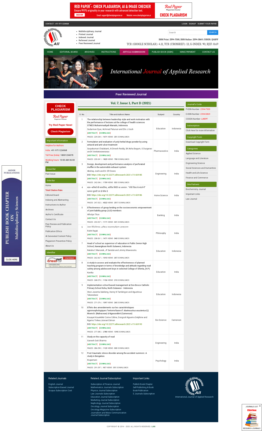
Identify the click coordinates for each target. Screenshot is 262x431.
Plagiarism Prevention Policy (58, 241)
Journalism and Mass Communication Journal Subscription (108, 414)
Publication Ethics (53, 231)
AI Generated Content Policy (58, 236)
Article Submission (134, 52)
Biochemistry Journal (196, 189)
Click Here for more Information (200, 130)
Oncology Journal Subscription (105, 406)
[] (92, 133)
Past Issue (50, 174)
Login (184, 24)
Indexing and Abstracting (57, 200)
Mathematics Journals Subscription (107, 387)
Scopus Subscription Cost (60, 390)
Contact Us (208, 52)
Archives (90, 52)
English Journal (55, 384)
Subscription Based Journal (61, 387)
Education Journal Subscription (105, 397)
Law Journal (191, 199)
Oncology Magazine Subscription (106, 409)
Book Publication (140, 390)
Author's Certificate (54, 214)
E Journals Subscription (144, 394)
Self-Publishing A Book (143, 387)
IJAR (153, 426)
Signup (192, 24)
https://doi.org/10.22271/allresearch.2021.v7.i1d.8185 (117, 175)
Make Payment (187, 52)
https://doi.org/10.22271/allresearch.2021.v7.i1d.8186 (117, 195)
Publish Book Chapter (143, 384)
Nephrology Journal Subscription (105, 403)
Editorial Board (69, 52)
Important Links (193, 194)
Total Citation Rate (53, 190)
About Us (49, 246)
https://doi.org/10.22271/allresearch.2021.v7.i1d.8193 (117, 324)
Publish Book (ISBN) (162, 52)
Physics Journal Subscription (104, 390)
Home (50, 52)
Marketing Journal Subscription (105, 400)
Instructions (108, 52)
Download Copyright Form (197, 142)
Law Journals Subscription (103, 394)
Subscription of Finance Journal (105, 384)
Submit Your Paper (207, 24)
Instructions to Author (55, 205)
